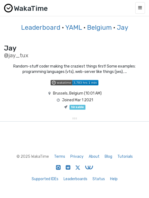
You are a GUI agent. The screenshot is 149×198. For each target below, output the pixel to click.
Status (98, 179)
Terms (59, 156)
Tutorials (125, 156)
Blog (108, 156)
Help (114, 179)
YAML (73, 27)
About (94, 156)
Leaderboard (40, 27)
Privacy (77, 156)
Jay (122, 27)
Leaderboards (75, 179)
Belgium (99, 27)
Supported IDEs (45, 179)
